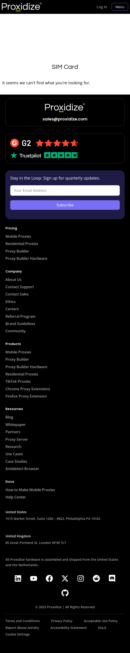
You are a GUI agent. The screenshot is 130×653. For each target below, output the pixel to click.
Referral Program (20, 316)
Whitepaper (15, 424)
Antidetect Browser (22, 468)
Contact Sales (17, 294)
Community (15, 330)
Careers (12, 308)
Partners (12, 431)
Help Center (15, 497)
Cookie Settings (17, 634)
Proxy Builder (17, 251)
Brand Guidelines (20, 323)
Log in (102, 6)
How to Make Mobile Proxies (30, 489)
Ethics (10, 301)
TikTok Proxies (18, 381)
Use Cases (14, 453)
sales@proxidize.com (65, 119)
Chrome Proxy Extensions (27, 388)
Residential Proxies (21, 243)
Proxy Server (16, 439)
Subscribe (65, 205)
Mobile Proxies (18, 236)
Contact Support (19, 286)
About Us (13, 279)
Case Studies (16, 461)
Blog (9, 417)
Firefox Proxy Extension (26, 396)
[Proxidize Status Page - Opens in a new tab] (52, 634)
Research (13, 446)
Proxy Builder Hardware (26, 258)
